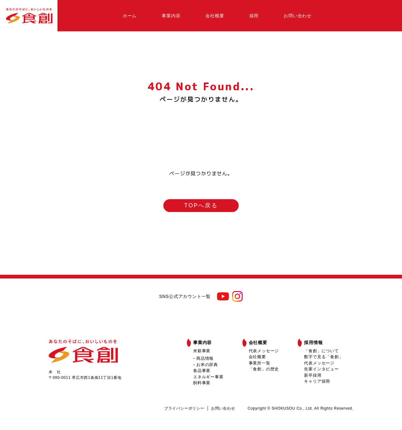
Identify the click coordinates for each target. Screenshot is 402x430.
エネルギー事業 (208, 376)
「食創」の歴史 (264, 369)
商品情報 (205, 358)
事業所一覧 (259, 363)
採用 (254, 15)
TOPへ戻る (201, 205)
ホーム (130, 15)
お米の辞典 (207, 364)
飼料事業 (201, 382)
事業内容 (171, 15)
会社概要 (214, 15)
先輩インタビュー (321, 369)
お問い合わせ (298, 15)
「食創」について (321, 350)
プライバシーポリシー (184, 408)
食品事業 (201, 370)
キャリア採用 (317, 381)
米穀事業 (201, 350)
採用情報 (313, 342)
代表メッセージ (264, 350)
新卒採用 (312, 375)
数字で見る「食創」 (323, 356)
